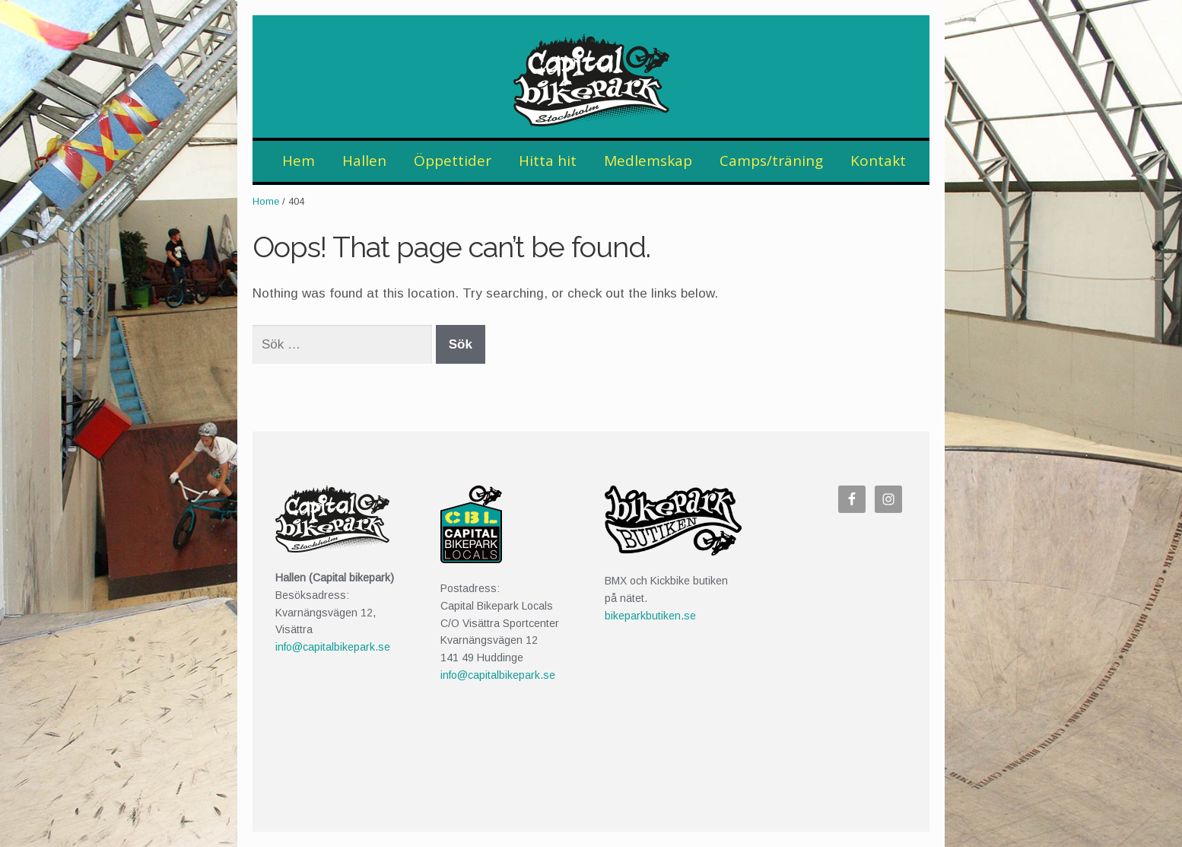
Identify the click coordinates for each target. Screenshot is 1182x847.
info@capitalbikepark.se (332, 647)
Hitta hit (548, 160)
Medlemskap (648, 160)
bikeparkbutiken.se (650, 616)
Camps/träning (771, 160)
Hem (298, 160)
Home (266, 201)
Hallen (364, 160)
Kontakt (878, 160)
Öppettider (452, 160)
